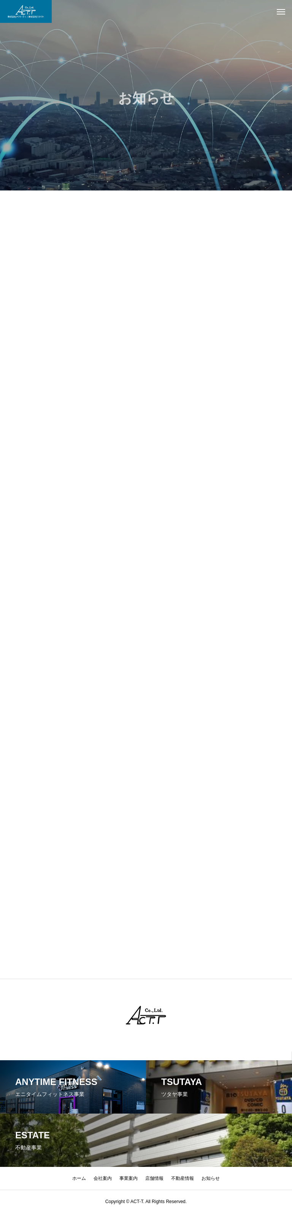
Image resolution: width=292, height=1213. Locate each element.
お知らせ (211, 1178)
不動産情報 (182, 1178)
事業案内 (128, 1178)
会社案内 (103, 1178)
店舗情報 (154, 1178)
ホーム (79, 1178)
